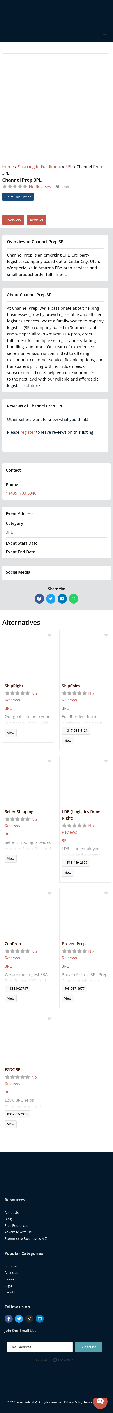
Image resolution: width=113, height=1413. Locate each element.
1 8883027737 (17, 988)
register (28, 432)
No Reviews (40, 186)
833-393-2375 (17, 1114)
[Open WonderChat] (100, 1401)
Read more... (28, 721)
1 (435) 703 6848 (21, 493)
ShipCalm (71, 685)
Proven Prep (74, 943)
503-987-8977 (74, 988)
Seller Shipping (19, 811)
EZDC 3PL (14, 1069)
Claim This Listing (18, 197)
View (10, 733)
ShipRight (14, 685)
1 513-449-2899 (75, 862)
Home (8, 166)
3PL (68, 166)
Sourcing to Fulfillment (39, 166)
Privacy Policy (73, 1402)
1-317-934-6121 (76, 730)
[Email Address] (40, 1347)
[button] (104, 35)
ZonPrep (13, 943)
